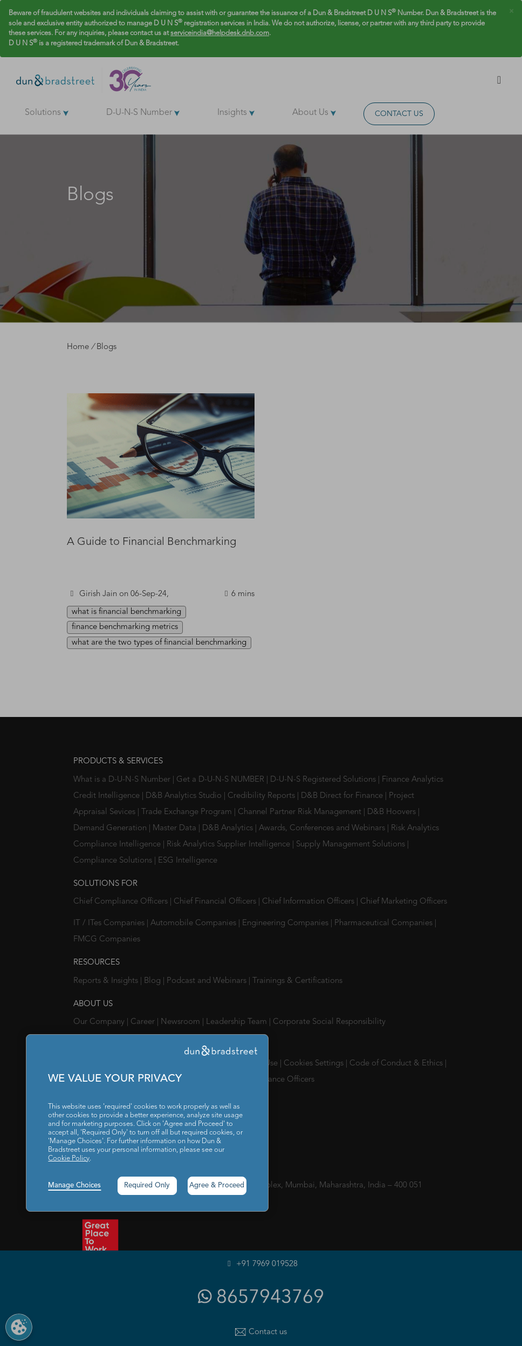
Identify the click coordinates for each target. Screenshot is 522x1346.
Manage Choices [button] (74, 1185)
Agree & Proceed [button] (216, 1185)
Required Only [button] (147, 1185)
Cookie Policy (69, 1158)
